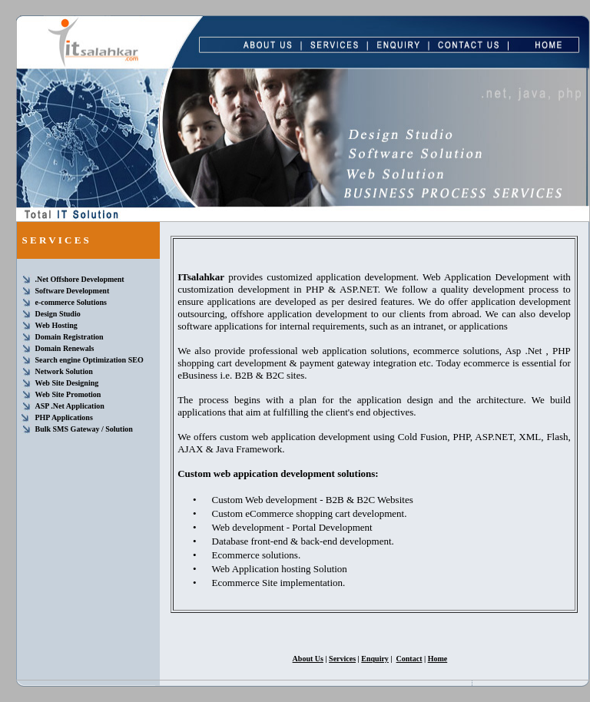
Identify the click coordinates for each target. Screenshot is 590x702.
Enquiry (375, 658)
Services (342, 658)
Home (438, 658)
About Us (308, 658)
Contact (409, 658)
